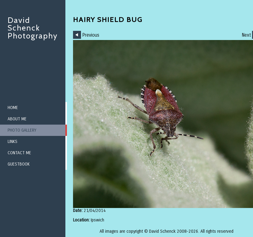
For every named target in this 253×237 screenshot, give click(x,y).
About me (17, 119)
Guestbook (19, 164)
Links (12, 141)
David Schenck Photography (33, 28)
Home (13, 107)
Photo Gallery (22, 130)
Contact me (19, 152)
